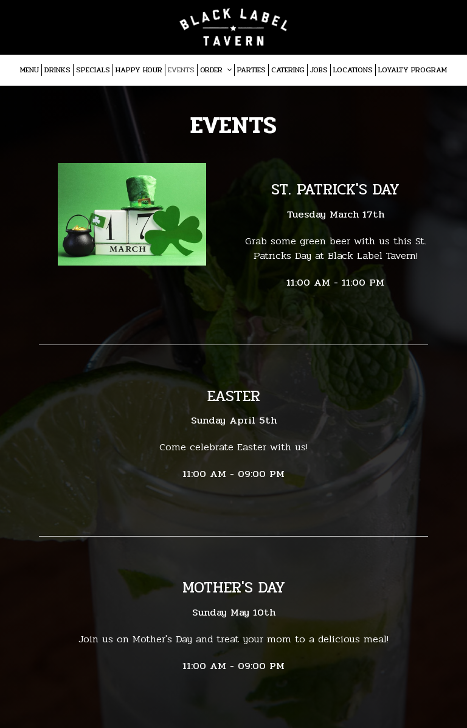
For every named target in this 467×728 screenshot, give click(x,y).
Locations (353, 70)
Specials (93, 70)
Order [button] (216, 70)
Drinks (57, 70)
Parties (251, 70)
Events (181, 70)
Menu (29, 70)
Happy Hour (139, 70)
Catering (288, 70)
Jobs (319, 70)
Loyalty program (412, 70)
